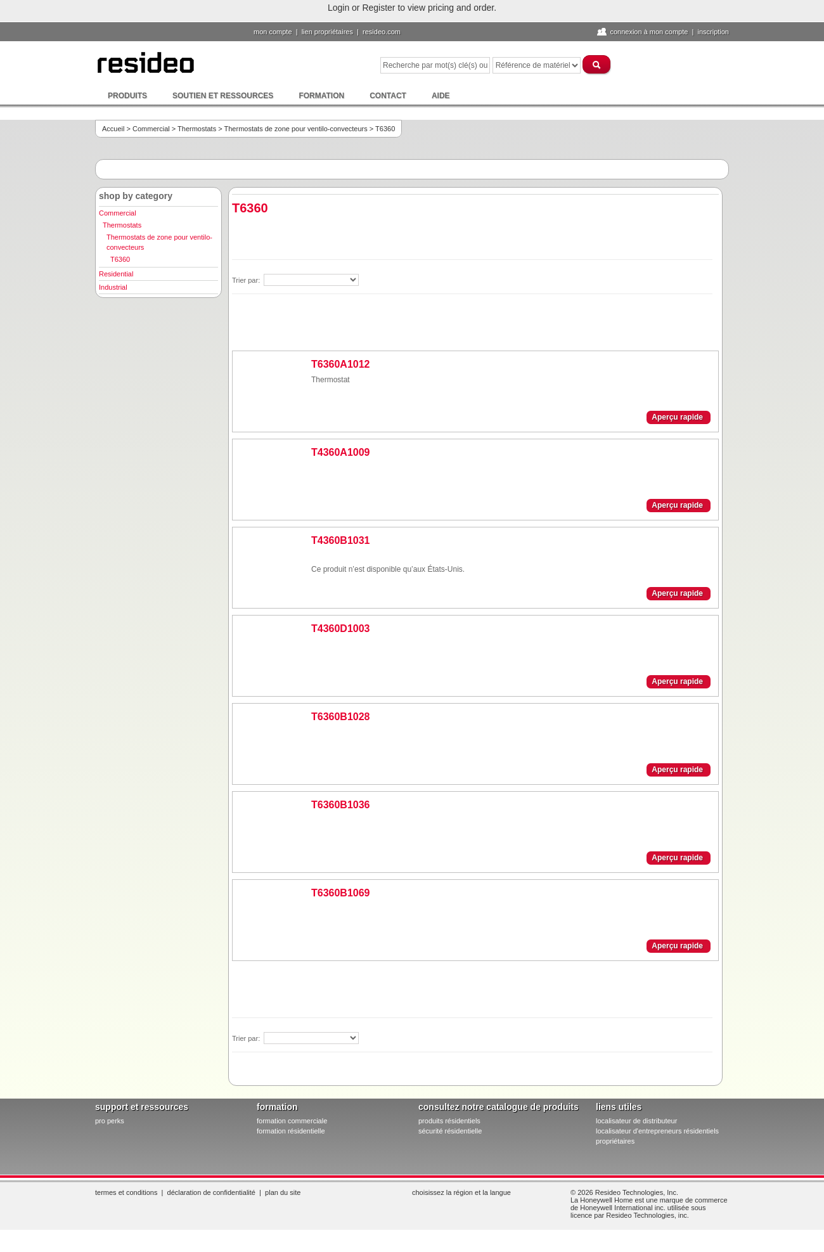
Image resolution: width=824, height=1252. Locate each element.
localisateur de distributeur (636, 1121)
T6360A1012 (340, 364)
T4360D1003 (340, 628)
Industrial (113, 287)
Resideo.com (382, 31)
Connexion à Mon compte (649, 31)
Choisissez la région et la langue (461, 1192)
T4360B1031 (340, 540)
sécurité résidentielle (450, 1131)
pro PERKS (109, 1121)
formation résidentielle (291, 1131)
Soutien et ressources (222, 95)
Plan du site (282, 1192)
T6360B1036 (340, 804)
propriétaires (615, 1141)
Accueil (113, 128)
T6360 (120, 259)
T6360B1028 (340, 716)
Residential (116, 274)
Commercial (151, 128)
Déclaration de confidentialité (211, 1192)
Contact (388, 95)
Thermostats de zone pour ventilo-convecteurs (296, 128)
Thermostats (196, 128)
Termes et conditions (126, 1192)
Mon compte (273, 31)
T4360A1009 (340, 452)
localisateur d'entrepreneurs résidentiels (657, 1131)
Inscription (713, 31)
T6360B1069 (340, 892)
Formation (321, 95)
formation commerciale (292, 1121)
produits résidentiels (449, 1121)
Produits (127, 95)
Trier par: (247, 280)
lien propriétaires (327, 31)
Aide (441, 95)
